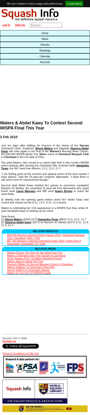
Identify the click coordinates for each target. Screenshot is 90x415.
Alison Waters (44, 148)
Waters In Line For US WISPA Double (29, 273)
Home (45, 33)
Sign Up (20, 24)
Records (45, 62)
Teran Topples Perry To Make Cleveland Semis (34, 258)
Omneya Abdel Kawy (18, 222)
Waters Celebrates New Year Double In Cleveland (36, 255)
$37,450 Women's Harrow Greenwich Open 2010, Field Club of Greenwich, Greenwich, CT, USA (44, 242)
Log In (6, 24)
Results (45, 44)
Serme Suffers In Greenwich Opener (28, 270)
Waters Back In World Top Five (25, 261)
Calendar (45, 56)
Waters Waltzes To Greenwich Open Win (31, 267)
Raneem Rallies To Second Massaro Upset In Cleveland (40, 264)
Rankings (45, 50)
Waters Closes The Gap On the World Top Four (35, 252)
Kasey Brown (63, 191)
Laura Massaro (26, 191)
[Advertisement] (29, 94)
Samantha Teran (48, 219)
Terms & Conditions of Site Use (20, 353)
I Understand (74, 3)
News (45, 38)
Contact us (9, 341)
